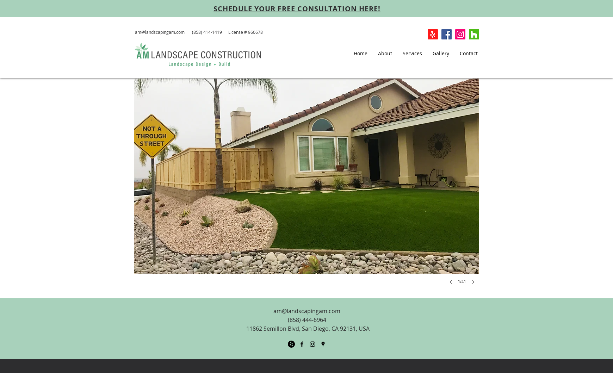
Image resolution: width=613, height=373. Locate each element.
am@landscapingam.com (160, 32)
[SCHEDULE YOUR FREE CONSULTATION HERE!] (297, 8)
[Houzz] (474, 34)
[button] (306, 188)
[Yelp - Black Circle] (291, 344)
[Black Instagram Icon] (312, 344)
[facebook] (301, 344)
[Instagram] (460, 34)
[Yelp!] (433, 34)
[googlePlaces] (323, 344)
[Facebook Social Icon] (446, 34)
